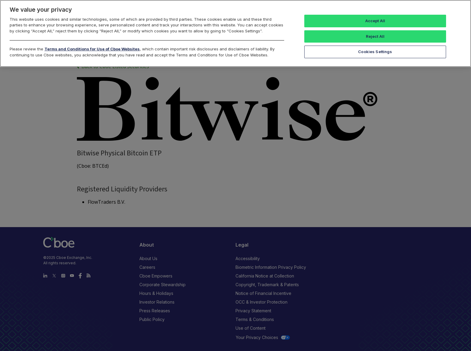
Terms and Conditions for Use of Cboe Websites (92, 48)
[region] (235, 33)
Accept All (375, 20)
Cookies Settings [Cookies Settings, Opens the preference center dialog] (375, 51)
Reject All (375, 36)
